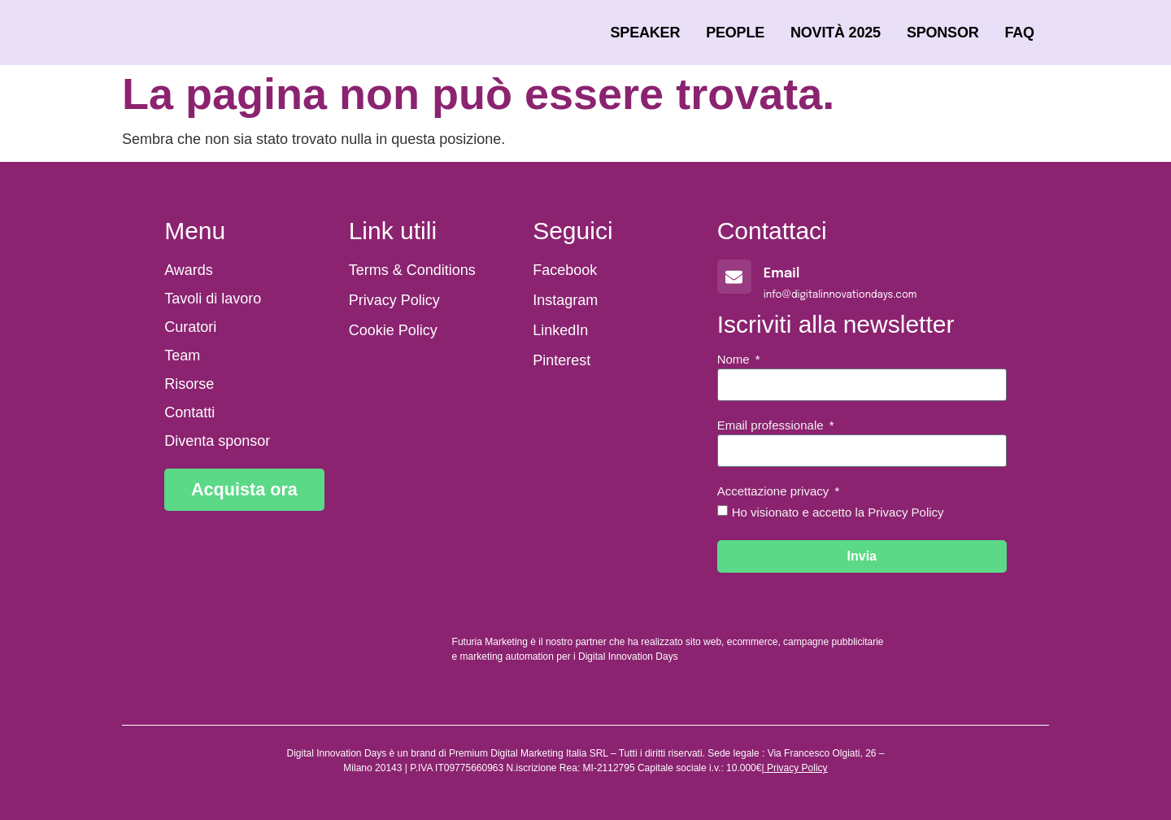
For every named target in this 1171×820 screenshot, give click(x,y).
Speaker (646, 32)
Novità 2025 (835, 32)
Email (782, 274)
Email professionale (772, 425)
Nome (735, 359)
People (735, 32)
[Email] (734, 277)
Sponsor (943, 32)
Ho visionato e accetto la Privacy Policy (838, 512)
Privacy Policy (797, 768)
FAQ (1019, 32)
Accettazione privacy (775, 491)
